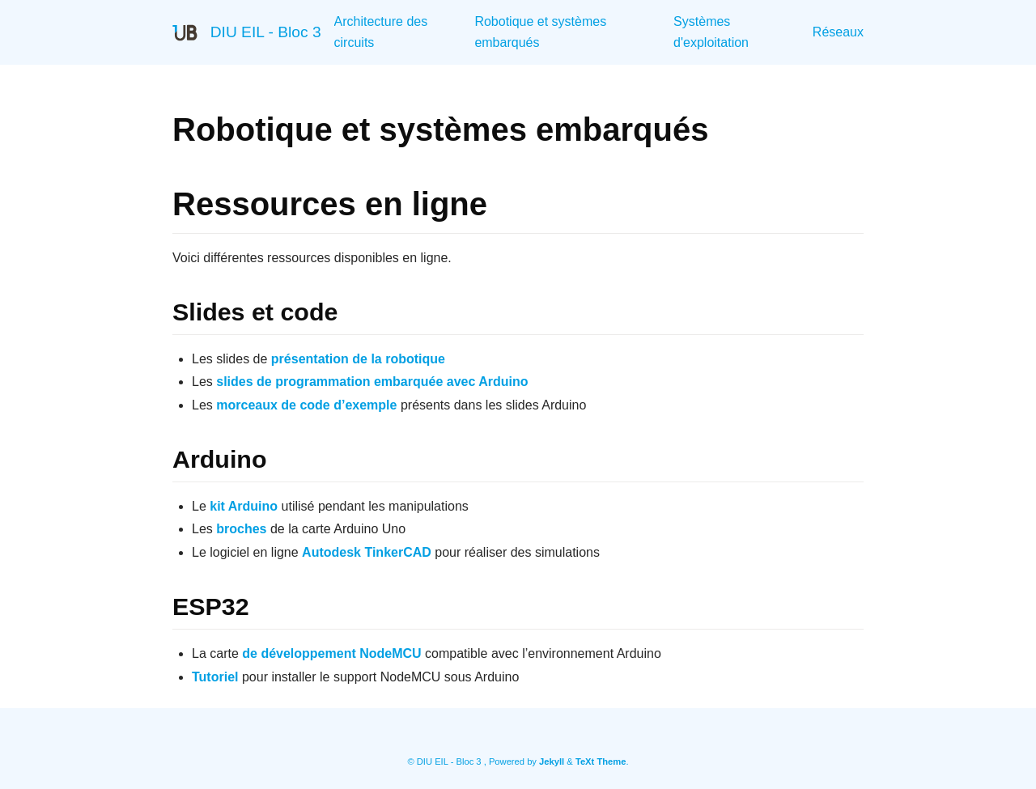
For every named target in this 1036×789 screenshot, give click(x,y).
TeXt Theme (600, 761)
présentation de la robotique (358, 359)
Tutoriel (215, 677)
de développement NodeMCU (331, 653)
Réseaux (838, 32)
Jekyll (551, 761)
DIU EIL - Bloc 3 (265, 31)
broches (241, 529)
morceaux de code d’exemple (306, 405)
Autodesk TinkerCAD (366, 552)
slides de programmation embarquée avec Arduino (372, 381)
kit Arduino (244, 506)
